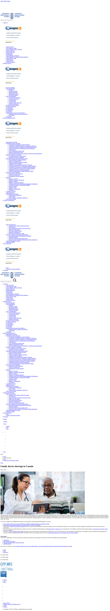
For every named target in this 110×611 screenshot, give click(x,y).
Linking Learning (13, 186)
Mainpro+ (8, 177)
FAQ (7, 427)
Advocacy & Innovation (8, 200)
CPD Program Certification (12, 194)
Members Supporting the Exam (16, 152)
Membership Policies (14, 94)
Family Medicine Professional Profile (17, 159)
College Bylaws (9, 60)
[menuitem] (56, 421)
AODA (5, 605)
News (7, 267)
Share (2, 462)
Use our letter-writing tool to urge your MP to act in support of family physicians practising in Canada (26, 524)
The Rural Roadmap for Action (13, 241)
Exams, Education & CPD (9, 118)
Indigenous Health (10, 242)
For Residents (9, 110)
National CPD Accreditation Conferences (18, 197)
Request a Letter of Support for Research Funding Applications (23, 239)
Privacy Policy (6, 603)
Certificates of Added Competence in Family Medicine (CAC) (23, 147)
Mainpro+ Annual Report (14, 189)
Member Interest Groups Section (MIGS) (15, 112)
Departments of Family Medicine (16, 176)
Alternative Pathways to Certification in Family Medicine (22, 148)
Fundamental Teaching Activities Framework (19, 170)
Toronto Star (6, 540)
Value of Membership (11, 96)
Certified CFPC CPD (11, 191)
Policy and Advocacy (11, 224)
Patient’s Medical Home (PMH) (16, 531)
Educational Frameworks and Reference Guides (17, 158)
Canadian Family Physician (15, 102)
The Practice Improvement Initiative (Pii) (18, 238)
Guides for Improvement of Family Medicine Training (21, 171)
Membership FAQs (13, 92)
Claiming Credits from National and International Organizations (23, 184)
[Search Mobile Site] (7, 281)
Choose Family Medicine (14, 97)
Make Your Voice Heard (14, 229)
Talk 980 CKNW (7, 543)
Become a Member (10, 87)
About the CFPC (10, 46)
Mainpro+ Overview (13, 178)
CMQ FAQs (11, 190)
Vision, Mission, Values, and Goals (14, 49)
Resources (5, 270)
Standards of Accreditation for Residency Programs (20, 165)
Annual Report (9, 54)
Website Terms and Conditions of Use (11, 604)
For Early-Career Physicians (12, 105)
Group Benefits (12, 100)
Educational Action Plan (11, 142)
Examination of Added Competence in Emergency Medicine (22, 146)
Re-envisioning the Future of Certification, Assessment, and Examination (25, 153)
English (5, 419)
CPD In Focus (12, 196)
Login (4, 423)
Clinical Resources (10, 192)
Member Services (7, 63)
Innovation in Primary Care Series (16, 233)
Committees (9, 116)
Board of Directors (10, 50)
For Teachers (9, 111)
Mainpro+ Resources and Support (16, 180)
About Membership (10, 88)
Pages (4, 550)
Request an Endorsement (14, 232)
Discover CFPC (12, 101)
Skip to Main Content (5, 1)
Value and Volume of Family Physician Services (20, 228)
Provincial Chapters (10, 62)
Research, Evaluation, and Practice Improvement (17, 234)
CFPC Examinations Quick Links (16, 151)
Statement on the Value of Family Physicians (19, 225)
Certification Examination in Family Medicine (19, 144)
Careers (8, 426)
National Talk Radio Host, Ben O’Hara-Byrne (13, 542)
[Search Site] (7, 20)
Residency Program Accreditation (13, 154)
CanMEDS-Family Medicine (15, 163)
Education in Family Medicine (13, 172)
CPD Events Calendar (11, 199)
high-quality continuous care (55, 529)
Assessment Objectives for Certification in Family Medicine (22, 166)
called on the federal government (17, 526)
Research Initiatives (13, 237)
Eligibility (11, 90)
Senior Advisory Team (11, 58)
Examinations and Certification (13, 143)
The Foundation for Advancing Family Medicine (17, 57)
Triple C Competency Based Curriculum (18, 162)
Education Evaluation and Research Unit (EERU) (20, 236)
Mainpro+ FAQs (12, 187)
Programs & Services (14, 99)
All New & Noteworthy (14, 175)
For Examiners (9, 107)
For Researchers (9, 109)
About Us (5, 22)
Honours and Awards (13, 104)
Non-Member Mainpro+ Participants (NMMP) (19, 185)
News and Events (7, 243)
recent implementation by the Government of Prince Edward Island (62, 532)
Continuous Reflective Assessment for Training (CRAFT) (22, 168)
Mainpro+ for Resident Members (16, 182)
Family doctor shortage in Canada (11, 460)
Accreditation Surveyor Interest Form (17, 156)
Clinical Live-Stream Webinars (13, 269)
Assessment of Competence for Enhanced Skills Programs (22, 167)
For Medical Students (11, 106)
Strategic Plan (9, 53)
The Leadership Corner (11, 48)
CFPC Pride (11, 115)
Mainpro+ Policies (13, 181)
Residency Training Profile (15, 161)
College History (9, 59)
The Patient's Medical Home (15, 231)
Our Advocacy (12, 227)
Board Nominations (10, 52)
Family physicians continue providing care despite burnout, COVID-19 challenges (21, 525)
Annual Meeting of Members (12, 55)
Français (5, 421)
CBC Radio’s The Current (9, 541)
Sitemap (5, 606)
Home (4, 456)
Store (7, 428)
